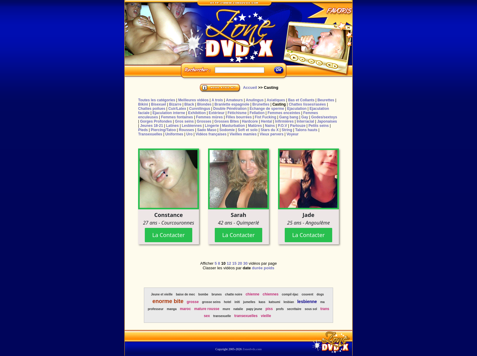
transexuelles (246, 316)
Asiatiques (275, 100)
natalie (238, 309)
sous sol (311, 309)
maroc (185, 309)
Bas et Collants (301, 100)
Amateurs (234, 100)
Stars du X (270, 130)
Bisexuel (158, 104)
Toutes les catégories (156, 100)
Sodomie (227, 130)
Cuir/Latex (177, 108)
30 (245, 263)
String (287, 130)
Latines (172, 126)
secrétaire (294, 309)
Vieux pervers (271, 134)
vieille (266, 316)
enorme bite (167, 301)
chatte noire (233, 294)
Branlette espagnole (231, 104)
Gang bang (288, 117)
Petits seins (318, 126)
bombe (203, 294)
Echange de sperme (267, 108)
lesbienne (307, 301)
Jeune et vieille (161, 294)
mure (226, 309)
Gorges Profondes (156, 121)
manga (171, 309)
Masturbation (233, 126)
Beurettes (325, 100)
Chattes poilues (151, 108)
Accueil (250, 87)
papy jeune (254, 309)
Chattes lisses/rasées (307, 104)
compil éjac (290, 294)
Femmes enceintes (284, 113)
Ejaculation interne (168, 113)
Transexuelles (150, 134)
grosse (193, 302)
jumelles (249, 302)
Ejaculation (297, 108)
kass (262, 302)
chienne (252, 294)
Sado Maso (206, 130)
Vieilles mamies (242, 134)
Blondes (204, 104)
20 (240, 263)
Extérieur (217, 113)
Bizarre (175, 104)
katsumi (274, 302)
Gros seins (184, 121)
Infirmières (284, 121)
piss (269, 309)
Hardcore (250, 121)
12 (229, 263)
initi (237, 302)
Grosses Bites (226, 121)
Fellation (256, 113)
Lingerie (212, 126)
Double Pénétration (230, 108)
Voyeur (293, 134)
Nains (270, 126)
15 (234, 263)
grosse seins (211, 302)
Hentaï (266, 121)
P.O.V (282, 126)
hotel (227, 302)
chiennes (270, 294)
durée (257, 268)
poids (269, 268)
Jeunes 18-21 (151, 126)
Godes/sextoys (324, 117)
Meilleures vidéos (193, 100)
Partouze (297, 126)
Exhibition (197, 113)
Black (189, 104)
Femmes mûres (209, 117)
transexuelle (222, 316)
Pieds (143, 130)
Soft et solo (248, 130)
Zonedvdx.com (252, 349)
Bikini (143, 104)
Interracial (305, 121)
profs (280, 309)
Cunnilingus (199, 108)
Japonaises (327, 121)
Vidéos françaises (211, 134)
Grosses (204, 121)
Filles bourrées (239, 117)
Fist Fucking (265, 117)
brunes (216, 294)
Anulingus (255, 100)
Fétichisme (237, 113)
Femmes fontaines (177, 117)
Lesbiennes (192, 126)
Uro (189, 134)
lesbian (289, 302)
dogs (320, 294)
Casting (279, 104)
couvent (307, 294)
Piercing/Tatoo (163, 130)
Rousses (186, 130)
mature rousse (206, 309)
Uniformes (174, 134)
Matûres (255, 126)
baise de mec (185, 294)
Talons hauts (306, 130)
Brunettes (261, 104)
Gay (304, 117)
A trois (217, 100)
